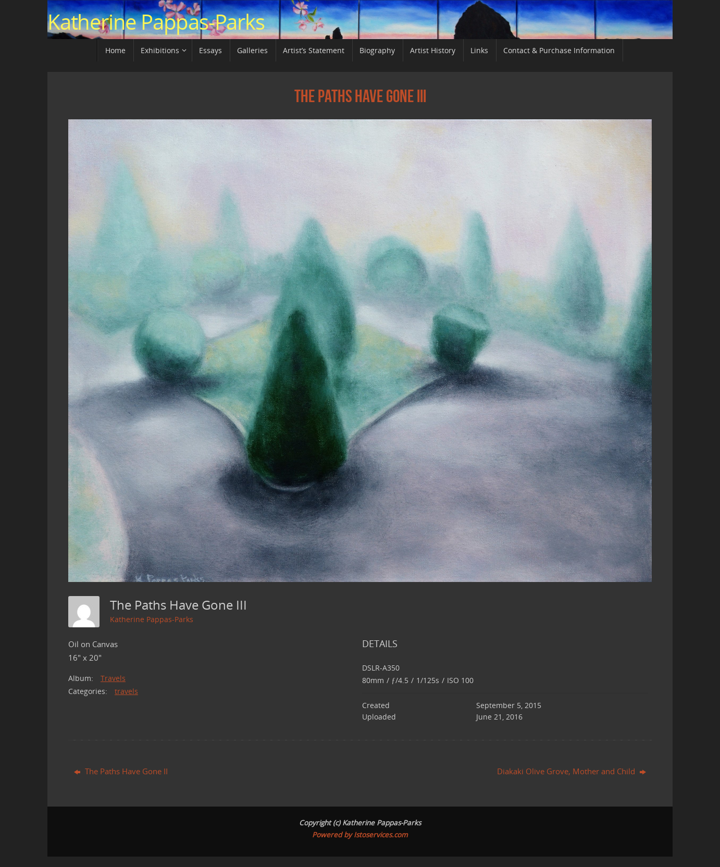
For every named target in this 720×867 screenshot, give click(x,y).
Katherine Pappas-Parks (156, 21)
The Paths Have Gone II (121, 771)
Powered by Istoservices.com (360, 834)
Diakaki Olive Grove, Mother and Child (571, 771)
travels (126, 691)
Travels (113, 678)
